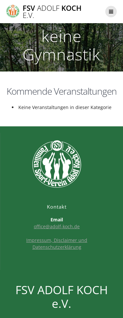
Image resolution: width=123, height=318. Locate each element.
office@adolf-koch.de (57, 226)
